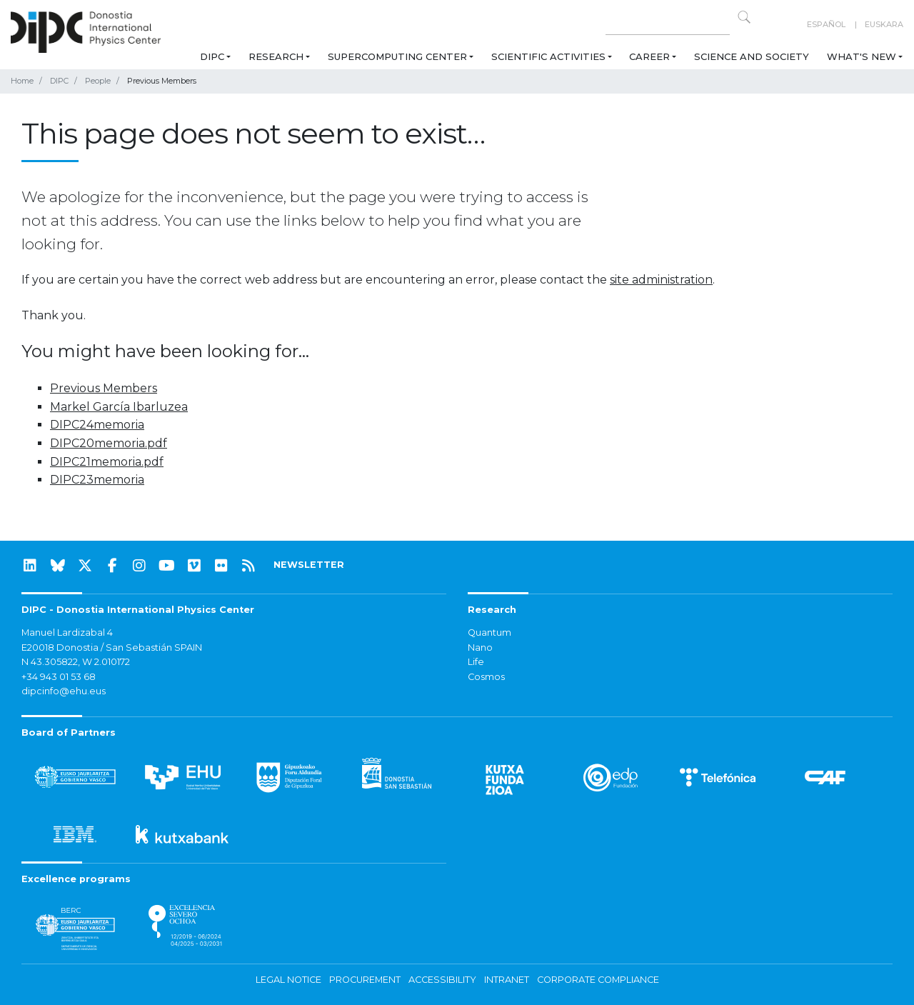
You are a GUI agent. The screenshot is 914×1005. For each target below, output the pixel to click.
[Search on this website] (668, 24)
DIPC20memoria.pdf (108, 443)
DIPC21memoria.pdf (107, 462)
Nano (480, 647)
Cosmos (486, 676)
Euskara (884, 24)
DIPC (212, 56)
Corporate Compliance (598, 979)
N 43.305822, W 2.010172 (75, 661)
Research (275, 56)
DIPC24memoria (97, 424)
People (98, 81)
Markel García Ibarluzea (119, 407)
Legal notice (288, 979)
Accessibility (442, 979)
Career (649, 56)
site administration (661, 279)
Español (826, 24)
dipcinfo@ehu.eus (63, 691)
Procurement (365, 979)
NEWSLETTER (308, 564)
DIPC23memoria (97, 479)
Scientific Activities (548, 56)
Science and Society (751, 56)
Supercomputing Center (397, 56)
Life (476, 661)
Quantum (489, 632)
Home (22, 81)
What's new (861, 56)
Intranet (506, 979)
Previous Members (103, 388)
